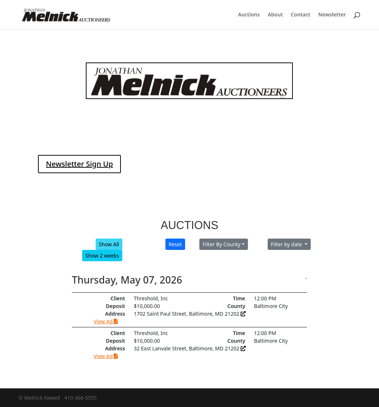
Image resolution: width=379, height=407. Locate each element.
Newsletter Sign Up (79, 164)
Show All (109, 244)
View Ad (106, 321)
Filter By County (222, 244)
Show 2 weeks (102, 255)
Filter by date (287, 244)
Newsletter (332, 15)
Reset (175, 244)
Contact (300, 15)
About (275, 15)
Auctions (249, 15)
